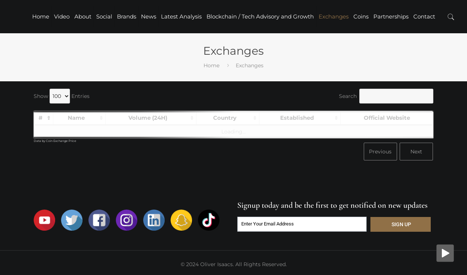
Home (211, 65)
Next (416, 151)
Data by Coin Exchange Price (55, 141)
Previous (380, 151)
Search (386, 96)
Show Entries (62, 96)
